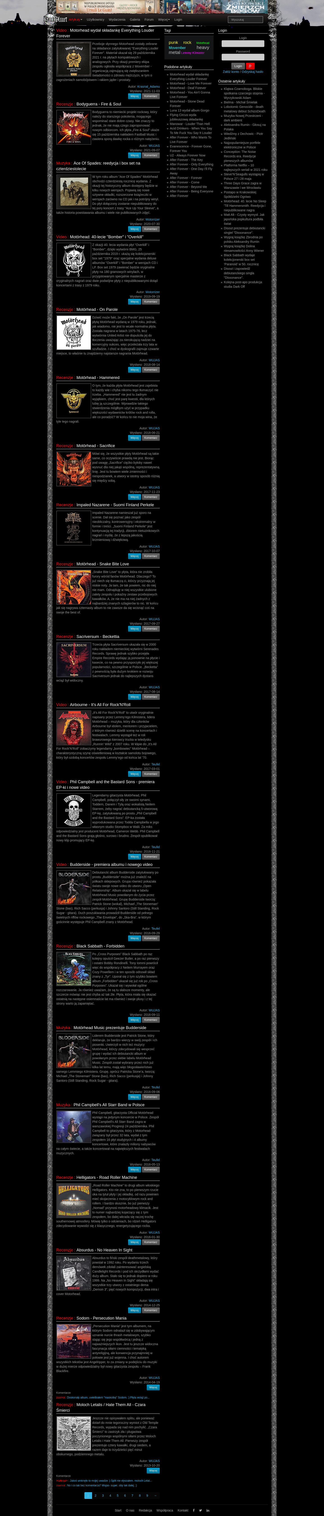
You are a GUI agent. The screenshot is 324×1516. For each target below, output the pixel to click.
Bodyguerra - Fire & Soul (98, 104)
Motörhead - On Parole (97, 309)
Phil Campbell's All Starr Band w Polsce (109, 1105)
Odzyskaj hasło (252, 72)
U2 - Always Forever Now (187, 155)
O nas (130, 1510)
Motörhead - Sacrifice (95, 446)
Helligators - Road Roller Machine (106, 1177)
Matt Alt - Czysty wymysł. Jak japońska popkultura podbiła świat (244, 219)
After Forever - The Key (186, 160)
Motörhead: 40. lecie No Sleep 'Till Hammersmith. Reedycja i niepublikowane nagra (245, 205)
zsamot (60, 1397)
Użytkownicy (95, 19)
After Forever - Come (184, 182)
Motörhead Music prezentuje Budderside (110, 1028)
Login (178, 19)
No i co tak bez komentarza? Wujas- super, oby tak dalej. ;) (102, 1485)
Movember (177, 48)
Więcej (164, 19)
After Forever (179, 196)
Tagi (167, 30)
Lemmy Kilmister (192, 53)
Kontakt (183, 1510)
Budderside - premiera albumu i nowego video (111, 864)
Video (61, 30)
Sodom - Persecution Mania (101, 1318)
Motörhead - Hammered (97, 377)
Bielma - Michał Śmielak (240, 102)
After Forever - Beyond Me (188, 187)
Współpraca (164, 1510)
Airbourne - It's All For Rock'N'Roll (100, 704)
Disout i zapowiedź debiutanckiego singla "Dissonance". (239, 273)
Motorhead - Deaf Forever (188, 88)
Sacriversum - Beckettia (97, 636)
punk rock (180, 42)
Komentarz (151, 96)
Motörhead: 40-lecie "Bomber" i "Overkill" (107, 237)
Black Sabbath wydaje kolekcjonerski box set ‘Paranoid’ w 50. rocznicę (241, 259)
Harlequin (62, 1480)
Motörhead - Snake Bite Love (102, 564)
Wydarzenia (117, 19)
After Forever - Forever (186, 178)
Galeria (135, 19)
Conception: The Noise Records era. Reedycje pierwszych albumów (240, 156)
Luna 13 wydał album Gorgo (189, 110)
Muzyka (63, 163)
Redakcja (145, 1510)
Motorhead (202, 43)
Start (118, 1510)
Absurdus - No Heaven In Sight (104, 1250)
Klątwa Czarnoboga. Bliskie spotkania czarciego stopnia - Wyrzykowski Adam (244, 93)
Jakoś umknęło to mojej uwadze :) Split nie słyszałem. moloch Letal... (111, 1480)
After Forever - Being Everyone (191, 191)
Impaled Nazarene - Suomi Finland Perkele (115, 505)
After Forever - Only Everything (191, 164)
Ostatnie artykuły (231, 81)
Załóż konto (231, 72)
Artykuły (75, 19)
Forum (149, 19)
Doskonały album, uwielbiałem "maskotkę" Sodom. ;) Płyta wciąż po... (108, 1397)
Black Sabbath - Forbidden (100, 946)
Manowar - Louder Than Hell (190, 124)
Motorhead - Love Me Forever (191, 83)
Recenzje (64, 104)
